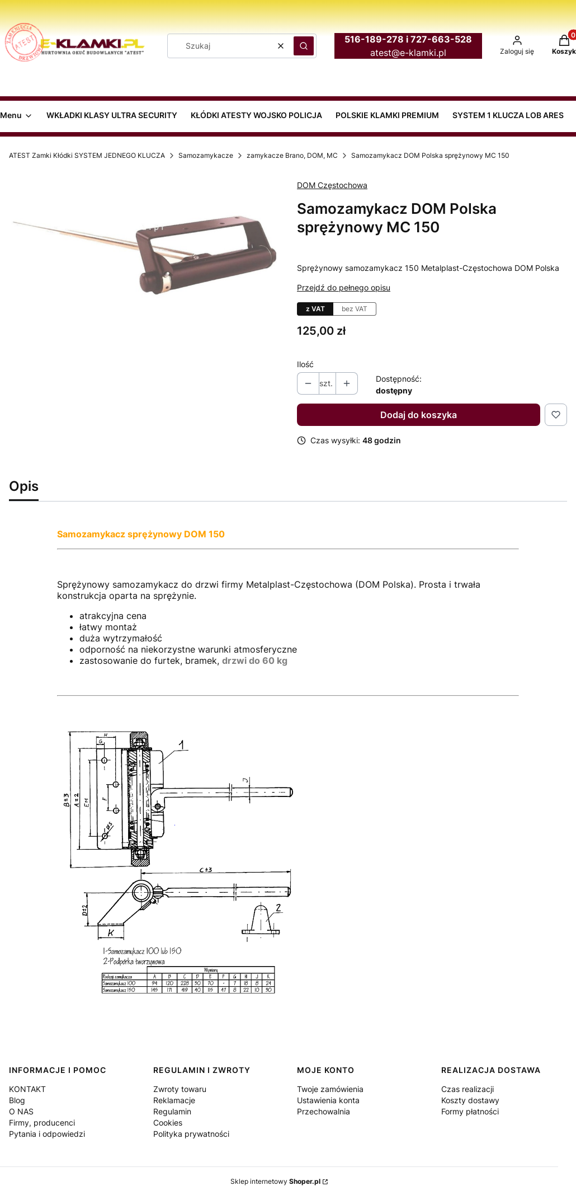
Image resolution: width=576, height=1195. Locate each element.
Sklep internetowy (275, 1181)
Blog (17, 1100)
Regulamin (172, 1111)
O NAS (21, 1111)
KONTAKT (27, 1089)
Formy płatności (470, 1111)
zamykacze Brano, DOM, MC (292, 155)
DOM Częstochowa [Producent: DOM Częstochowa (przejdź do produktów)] (332, 185)
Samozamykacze (205, 155)
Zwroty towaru (179, 1089)
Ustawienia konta (328, 1100)
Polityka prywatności (191, 1133)
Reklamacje (174, 1100)
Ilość (305, 364)
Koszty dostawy (470, 1100)
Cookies (167, 1122)
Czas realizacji (467, 1089)
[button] (304, 45)
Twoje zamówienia (330, 1089)
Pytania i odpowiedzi (47, 1133)
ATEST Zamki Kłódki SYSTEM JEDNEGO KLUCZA (87, 155)
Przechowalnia (323, 1111)
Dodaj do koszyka (418, 414)
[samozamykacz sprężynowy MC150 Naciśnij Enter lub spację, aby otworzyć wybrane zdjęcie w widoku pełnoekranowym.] (144, 240)
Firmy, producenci (42, 1122)
